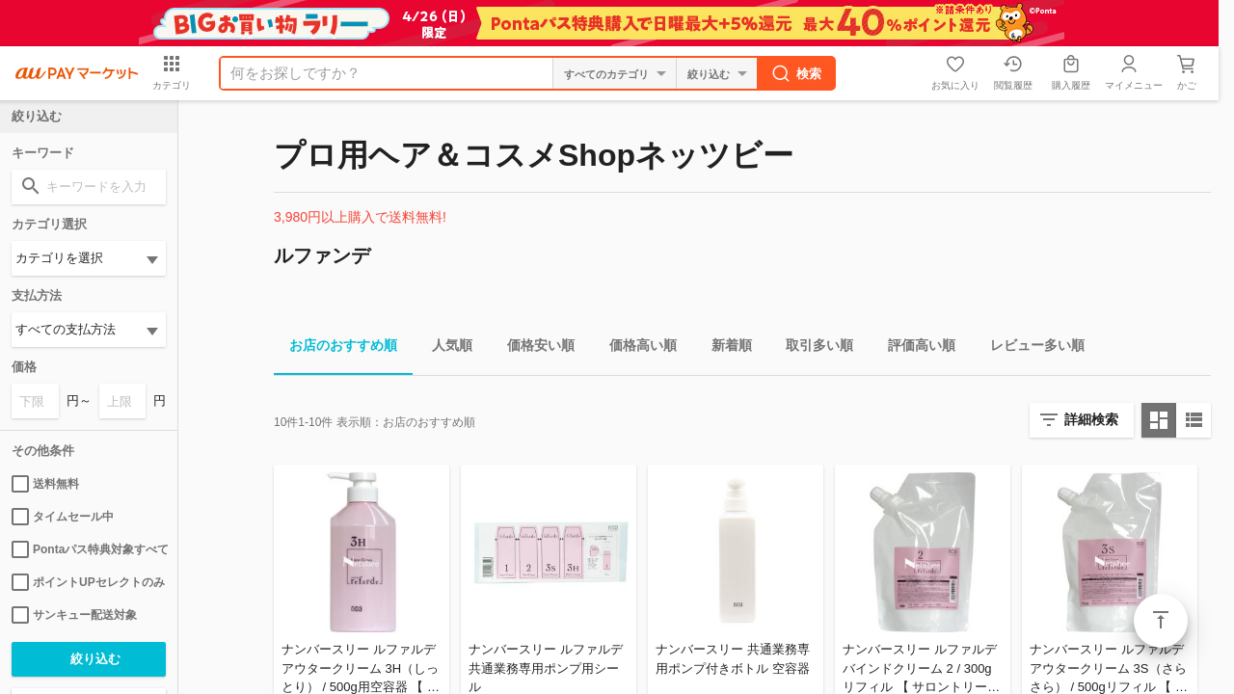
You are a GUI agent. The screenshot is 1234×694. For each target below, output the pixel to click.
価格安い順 (533, 348)
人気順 (444, 348)
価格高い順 (635, 348)
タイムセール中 (63, 516)
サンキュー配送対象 (74, 615)
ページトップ (1161, 621)
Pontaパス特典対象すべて (89, 549)
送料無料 (45, 484)
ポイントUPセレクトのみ (88, 582)
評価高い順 (913, 348)
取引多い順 (811, 348)
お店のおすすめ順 (335, 348)
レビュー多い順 (1030, 348)
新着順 (724, 348)
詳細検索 (1091, 419)
